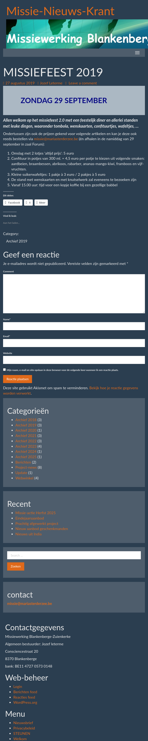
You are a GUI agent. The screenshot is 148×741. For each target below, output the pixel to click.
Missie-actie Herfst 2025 (35, 512)
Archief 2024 (26, 451)
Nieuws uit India (28, 534)
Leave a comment (81, 83)
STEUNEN (21, 733)
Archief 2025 (26, 456)
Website (7, 353)
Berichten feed (25, 692)
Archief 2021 (26, 435)
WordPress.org (25, 702)
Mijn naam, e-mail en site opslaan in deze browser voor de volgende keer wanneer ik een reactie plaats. (63, 370)
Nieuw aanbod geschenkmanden (41, 528)
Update (21, 472)
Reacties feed (24, 697)
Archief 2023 (26, 446)
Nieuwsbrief (23, 722)
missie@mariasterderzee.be (56, 138)
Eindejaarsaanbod (29, 518)
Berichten (23, 462)
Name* (6, 319)
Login (17, 686)
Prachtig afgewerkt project (36, 523)
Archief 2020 (26, 430)
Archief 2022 (26, 441)
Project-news (26, 467)
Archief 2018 (26, 419)
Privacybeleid (24, 728)
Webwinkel (24, 478)
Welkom (20, 738)
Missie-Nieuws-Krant (60, 11)
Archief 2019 (16, 241)
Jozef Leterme (50, 83)
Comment (8, 271)
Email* (6, 336)
